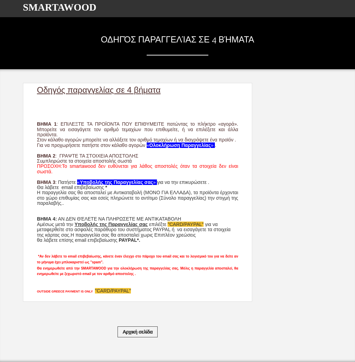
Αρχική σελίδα (137, 332)
